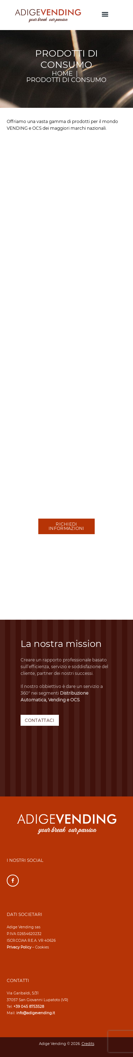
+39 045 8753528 (28, 1006)
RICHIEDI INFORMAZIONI (66, 526)
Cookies (42, 947)
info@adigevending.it (35, 1013)
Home (62, 73)
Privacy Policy (19, 947)
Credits (88, 1043)
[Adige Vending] (66, 584)
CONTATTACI (40, 720)
